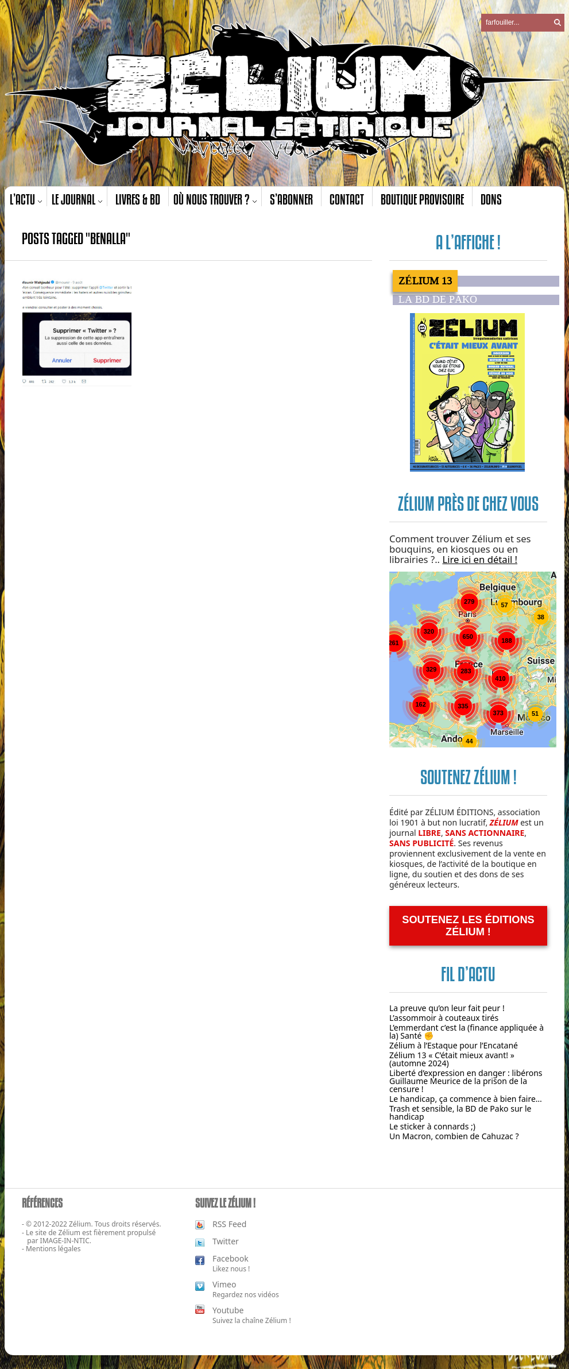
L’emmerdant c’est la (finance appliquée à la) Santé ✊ (466, 1031)
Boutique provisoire (422, 199)
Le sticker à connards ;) (432, 1126)
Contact (347, 199)
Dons (491, 199)
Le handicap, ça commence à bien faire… (465, 1098)
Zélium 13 (424, 281)
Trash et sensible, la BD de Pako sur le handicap (460, 1112)
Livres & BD (137, 199)
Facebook (230, 1258)
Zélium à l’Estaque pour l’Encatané (453, 1045)
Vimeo (224, 1284)
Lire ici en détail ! (479, 559)
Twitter (225, 1241)
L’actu (22, 199)
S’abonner (291, 199)
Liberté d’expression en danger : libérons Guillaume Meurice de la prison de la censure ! (466, 1080)
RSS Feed (229, 1223)
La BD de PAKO (437, 300)
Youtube (228, 1310)
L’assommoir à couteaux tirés (443, 1017)
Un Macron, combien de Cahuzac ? (454, 1136)
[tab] (476, 281)
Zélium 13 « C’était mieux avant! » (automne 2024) (451, 1059)
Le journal (73, 199)
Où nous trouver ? (211, 199)
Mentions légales (53, 1249)
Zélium (69, 1232)
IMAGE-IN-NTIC (65, 1240)
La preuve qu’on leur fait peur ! (447, 1007)
